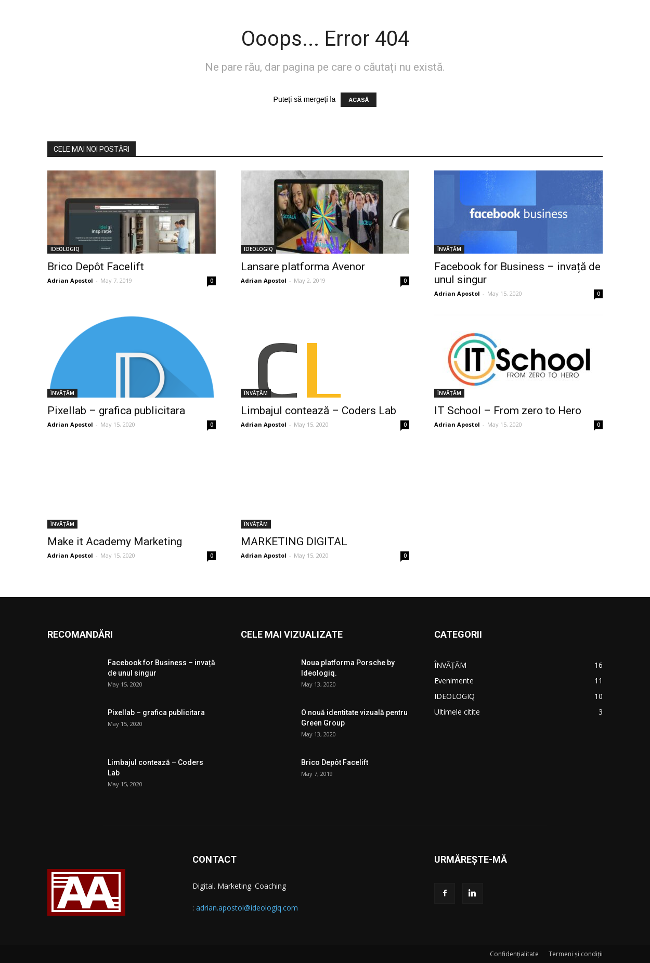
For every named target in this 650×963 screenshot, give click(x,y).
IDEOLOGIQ (65, 249)
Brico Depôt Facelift (95, 266)
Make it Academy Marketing (114, 541)
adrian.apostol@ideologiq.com (247, 908)
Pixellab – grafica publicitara (116, 410)
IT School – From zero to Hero (507, 410)
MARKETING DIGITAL (294, 541)
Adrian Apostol (70, 280)
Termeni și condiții (576, 953)
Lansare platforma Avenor (303, 266)
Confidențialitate (514, 953)
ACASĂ (358, 100)
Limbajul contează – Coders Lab (318, 410)
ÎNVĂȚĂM (449, 249)
